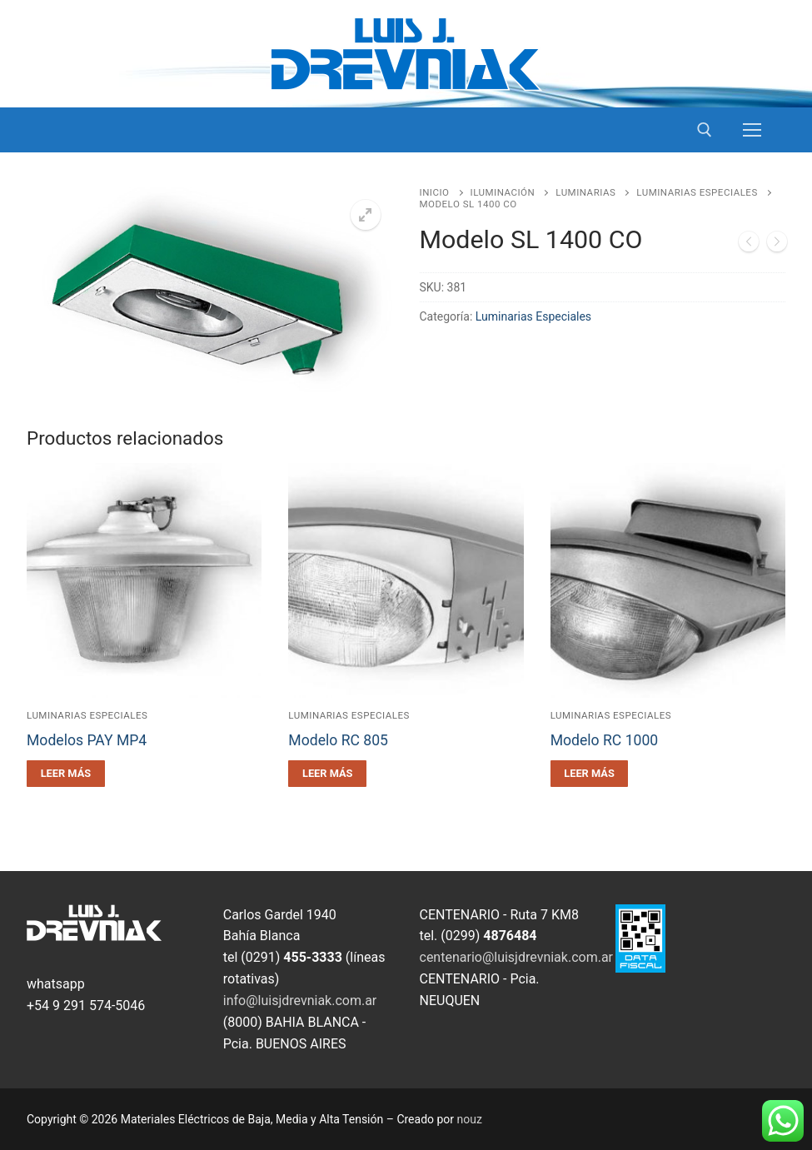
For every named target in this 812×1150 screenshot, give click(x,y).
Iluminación (503, 192)
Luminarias (585, 192)
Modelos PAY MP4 (87, 740)
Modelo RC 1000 (604, 740)
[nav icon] (752, 129)
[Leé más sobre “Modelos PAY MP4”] (66, 773)
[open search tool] (704, 129)
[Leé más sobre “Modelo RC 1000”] (589, 773)
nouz (469, 1119)
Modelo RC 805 (338, 740)
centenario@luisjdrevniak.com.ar (517, 957)
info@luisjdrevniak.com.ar (300, 1000)
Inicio (435, 192)
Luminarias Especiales (696, 192)
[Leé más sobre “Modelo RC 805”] (327, 773)
